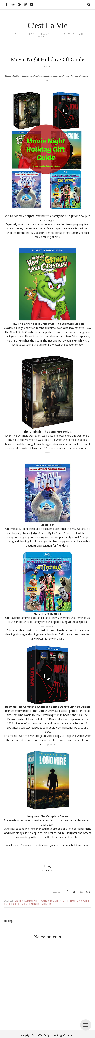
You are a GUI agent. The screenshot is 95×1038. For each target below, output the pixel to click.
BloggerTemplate (65, 1035)
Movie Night (31, 904)
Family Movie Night (54, 900)
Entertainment (26, 900)
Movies (47, 904)
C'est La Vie (47, 25)
